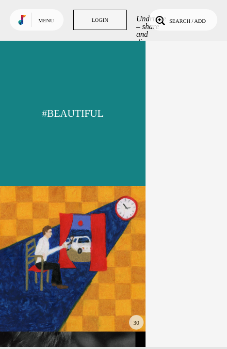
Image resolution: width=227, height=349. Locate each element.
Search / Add (180, 20)
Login (100, 20)
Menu (46, 20)
